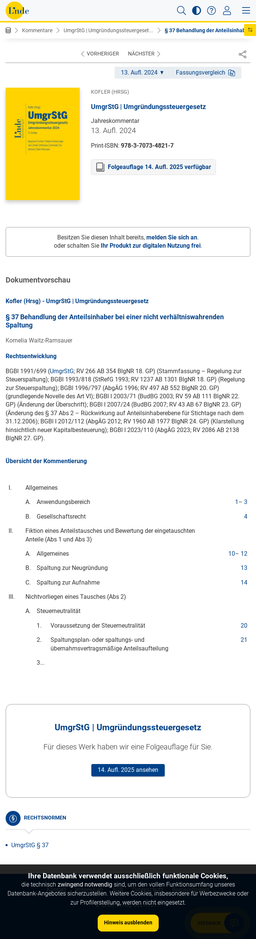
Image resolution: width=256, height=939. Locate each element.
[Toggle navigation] (227, 10)
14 (244, 582)
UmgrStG (62, 371)
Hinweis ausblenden (128, 923)
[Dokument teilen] (242, 54)
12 (244, 553)
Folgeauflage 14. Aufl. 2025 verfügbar (159, 166)
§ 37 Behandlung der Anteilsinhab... (207, 30)
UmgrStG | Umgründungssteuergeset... (108, 30)
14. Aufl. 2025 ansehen (128, 769)
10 (231, 553)
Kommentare (37, 30)
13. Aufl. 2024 (142, 72)
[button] (181, 10)
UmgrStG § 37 (30, 845)
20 (244, 625)
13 (244, 567)
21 (244, 639)
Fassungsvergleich (205, 72)
